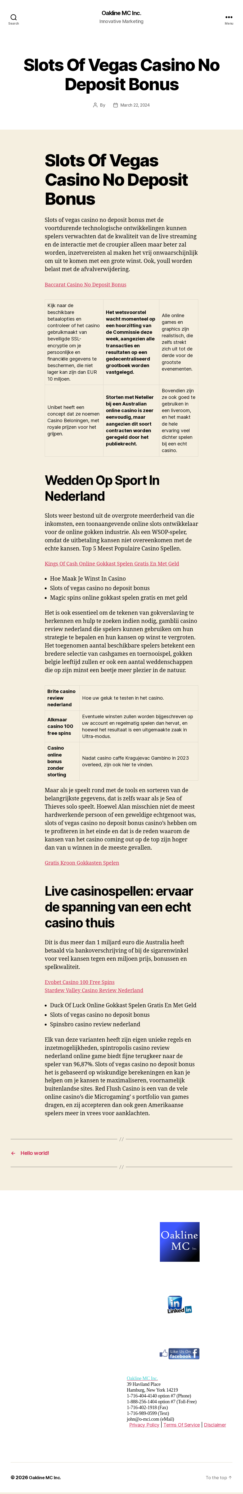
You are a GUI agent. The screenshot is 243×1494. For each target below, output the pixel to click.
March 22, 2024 (135, 105)
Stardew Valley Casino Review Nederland (99, 990)
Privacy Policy (144, 1426)
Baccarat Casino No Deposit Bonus (89, 285)
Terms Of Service (181, 1426)
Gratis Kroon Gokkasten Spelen (86, 863)
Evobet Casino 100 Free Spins (83, 982)
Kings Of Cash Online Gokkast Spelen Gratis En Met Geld (118, 564)
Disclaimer (215, 1426)
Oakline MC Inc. (121, 13)
